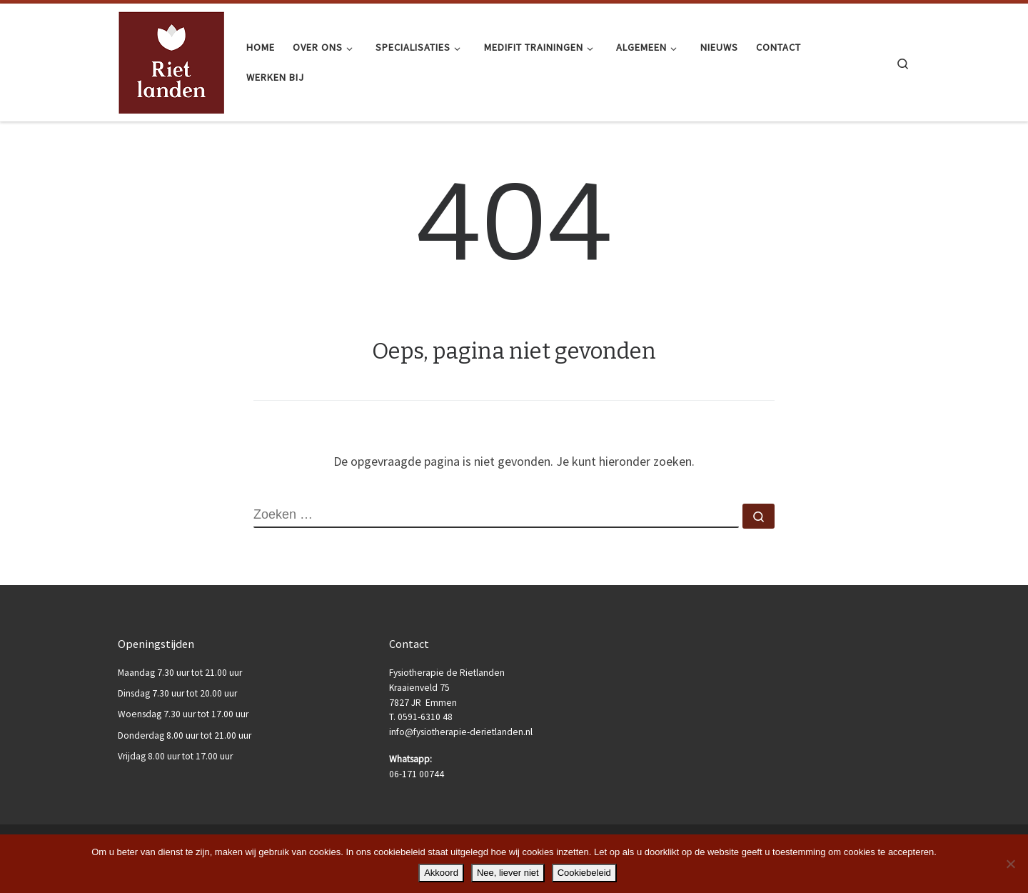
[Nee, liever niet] (1010, 864)
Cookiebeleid (584, 872)
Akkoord (441, 872)
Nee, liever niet (508, 872)
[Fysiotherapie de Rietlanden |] (171, 60)
